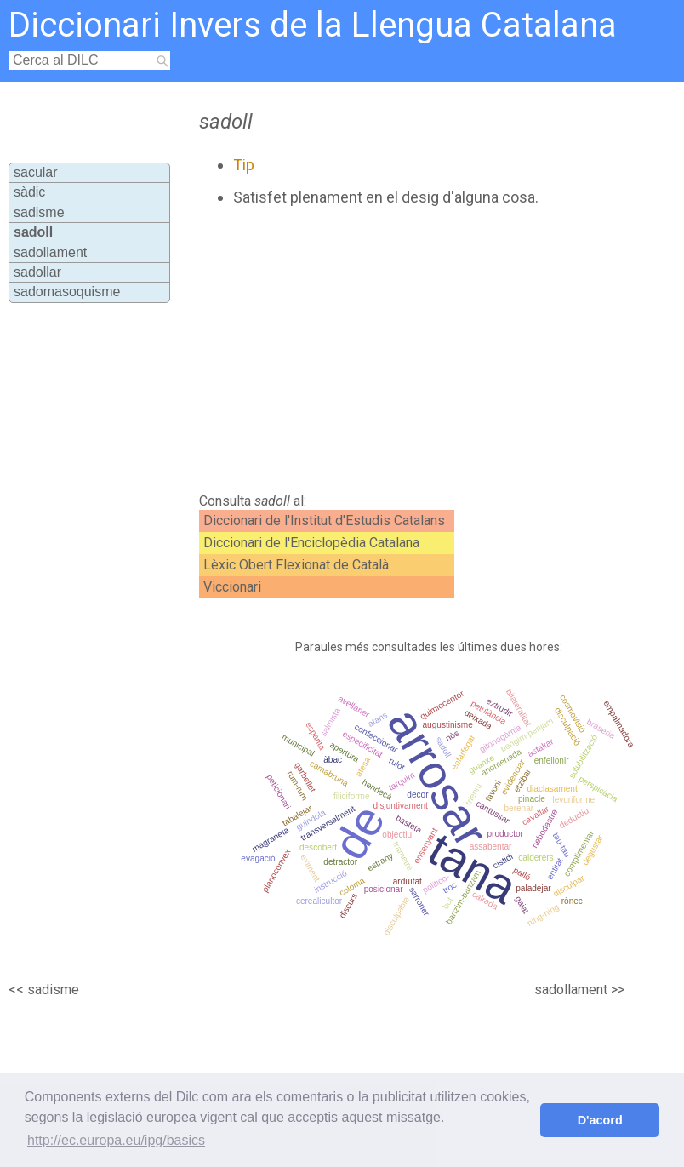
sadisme (39, 212)
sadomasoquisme (67, 291)
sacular (36, 172)
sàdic (29, 192)
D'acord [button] (600, 1120)
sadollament (50, 252)
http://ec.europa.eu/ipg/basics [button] (116, 1140)
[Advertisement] (378, 350)
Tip (243, 165)
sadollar (37, 272)
